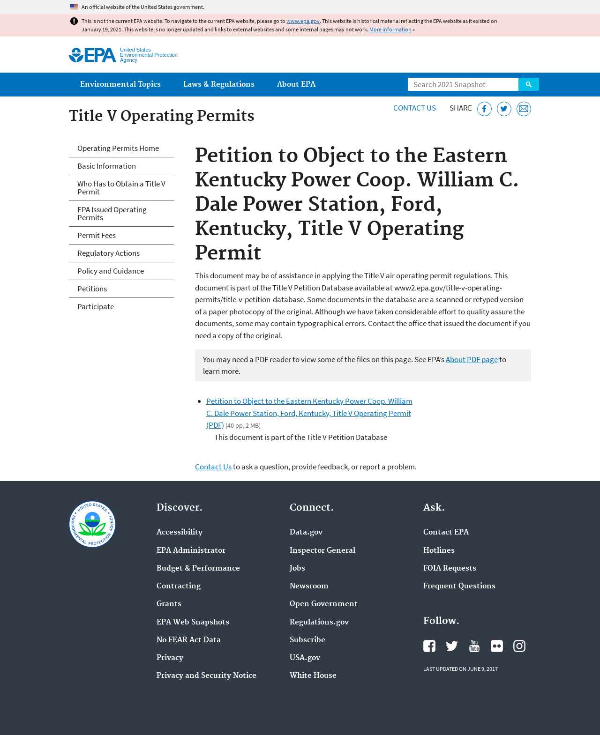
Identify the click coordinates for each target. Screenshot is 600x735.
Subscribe (307, 640)
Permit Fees (96, 235)
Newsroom (309, 586)
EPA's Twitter (452, 646)
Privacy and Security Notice (206, 676)
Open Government (324, 604)
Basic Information (106, 166)
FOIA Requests (449, 568)
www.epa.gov (303, 20)
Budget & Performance (198, 568)
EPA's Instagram (519, 646)
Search (528, 84)
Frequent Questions (459, 586)
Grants (169, 604)
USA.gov (305, 658)
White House (313, 676)
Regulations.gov (319, 622)
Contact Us (414, 108)
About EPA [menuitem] (296, 84)
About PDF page (472, 359)
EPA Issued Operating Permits (112, 213)
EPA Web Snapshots (193, 622)
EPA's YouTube (474, 646)
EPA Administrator (191, 551)
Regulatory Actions (108, 253)
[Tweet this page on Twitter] (504, 109)
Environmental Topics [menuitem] (120, 84)
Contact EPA (446, 532)
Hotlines (439, 551)
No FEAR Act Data (189, 640)
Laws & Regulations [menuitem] (219, 84)
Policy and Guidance (110, 271)
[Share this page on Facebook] (484, 109)
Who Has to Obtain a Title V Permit (121, 187)
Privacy (170, 658)
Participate (95, 306)
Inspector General (322, 551)
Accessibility (179, 532)
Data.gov (306, 532)
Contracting (179, 586)
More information (390, 29)
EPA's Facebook (429, 646)
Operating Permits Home (118, 148)
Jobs (297, 568)
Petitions (92, 288)
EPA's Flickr (497, 646)
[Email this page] (524, 109)
